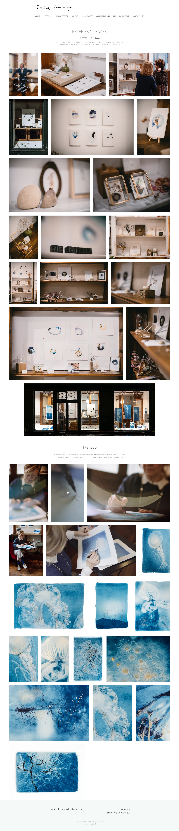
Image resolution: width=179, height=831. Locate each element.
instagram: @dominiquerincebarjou (118, 810)
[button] (75, 16)
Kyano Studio (92, 823)
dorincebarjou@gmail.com (70, 809)
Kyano (97, 37)
